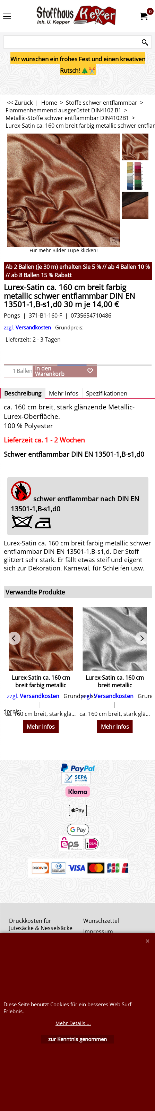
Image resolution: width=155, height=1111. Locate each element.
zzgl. (44, 327)
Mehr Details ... (73, 1023)
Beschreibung (22, 393)
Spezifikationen (106, 393)
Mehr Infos (63, 393)
